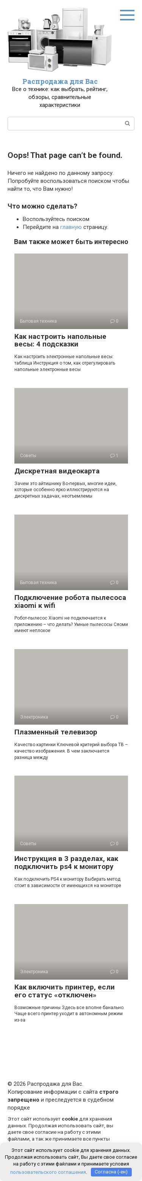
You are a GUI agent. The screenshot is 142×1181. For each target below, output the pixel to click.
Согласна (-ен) (111, 1172)
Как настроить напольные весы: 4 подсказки (60, 340)
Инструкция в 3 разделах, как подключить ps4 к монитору (66, 862)
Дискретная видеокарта (57, 471)
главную (71, 227)
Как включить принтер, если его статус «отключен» (64, 991)
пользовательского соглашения (48, 1172)
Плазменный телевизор (55, 732)
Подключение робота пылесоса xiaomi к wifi (70, 601)
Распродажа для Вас (60, 81)
